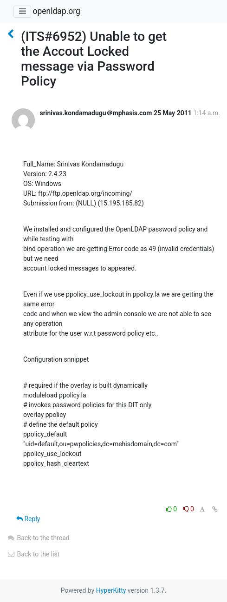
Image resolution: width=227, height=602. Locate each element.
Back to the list (33, 554)
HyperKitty (111, 590)
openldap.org (56, 11)
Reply (28, 519)
